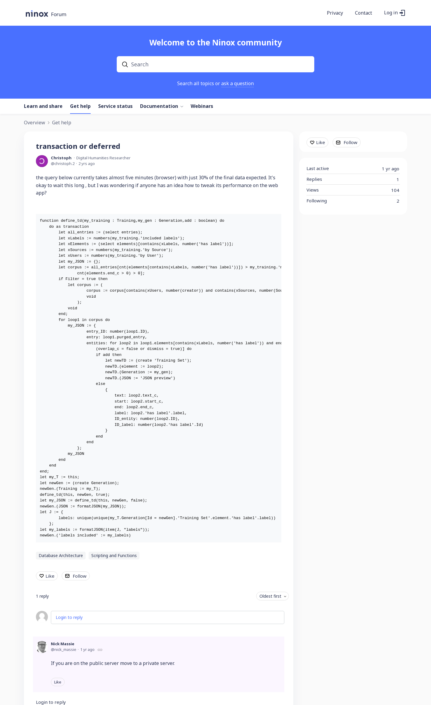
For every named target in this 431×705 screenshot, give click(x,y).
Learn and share (43, 106)
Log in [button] (391, 13)
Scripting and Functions (114, 555)
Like (49, 576)
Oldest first (270, 596)
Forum (58, 14)
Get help (80, 106)
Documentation (159, 106)
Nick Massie (62, 643)
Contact (363, 13)
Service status (115, 106)
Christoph (61, 157)
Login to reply (69, 617)
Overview (34, 123)
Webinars (202, 106)
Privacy (335, 13)
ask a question (237, 83)
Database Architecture (61, 555)
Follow (79, 576)
